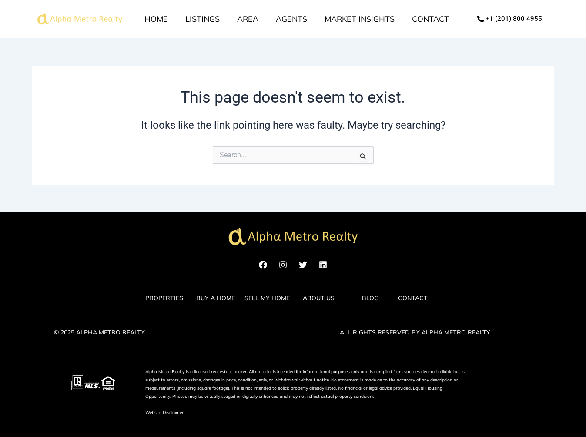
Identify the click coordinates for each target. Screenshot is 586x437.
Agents (291, 19)
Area (247, 19)
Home (156, 19)
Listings (202, 19)
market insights (360, 19)
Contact (430, 19)
